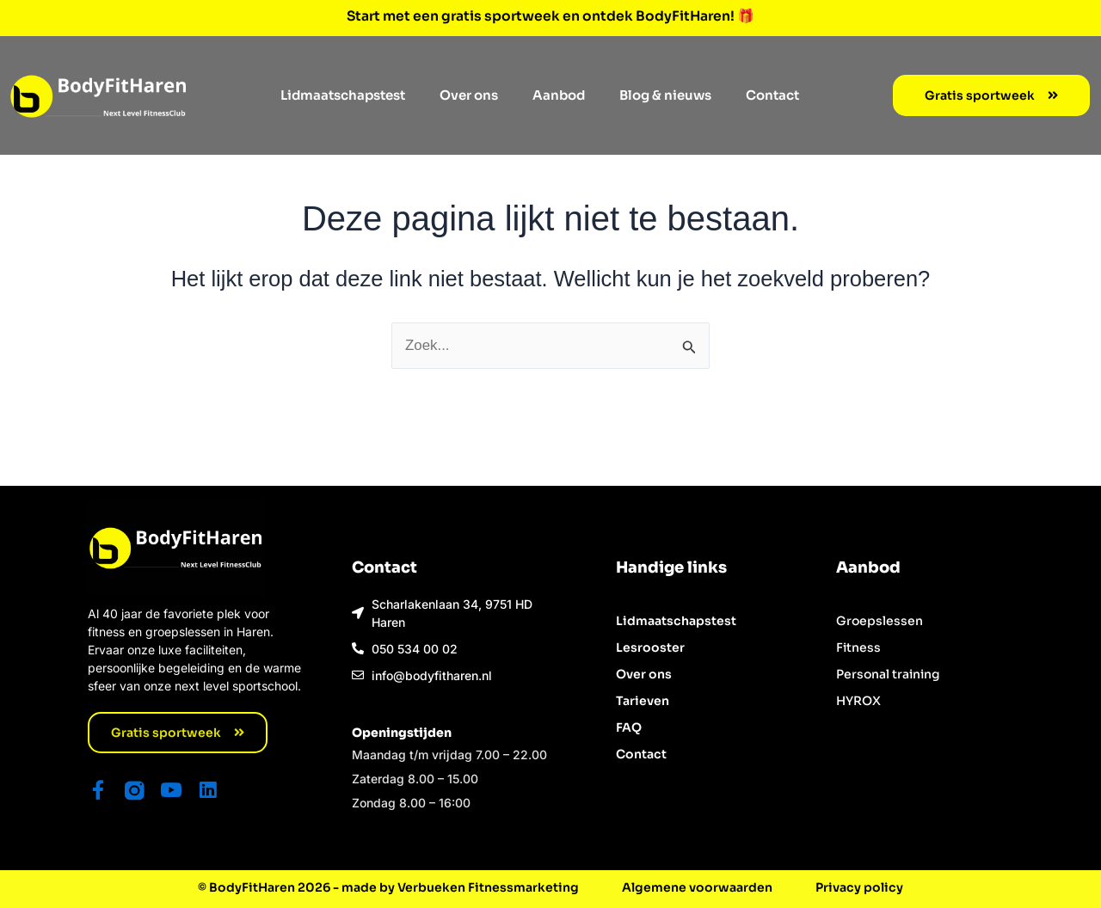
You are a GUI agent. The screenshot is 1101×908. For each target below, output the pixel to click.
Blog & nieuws (665, 94)
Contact (772, 94)
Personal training (888, 673)
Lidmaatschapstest (342, 94)
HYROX (858, 700)
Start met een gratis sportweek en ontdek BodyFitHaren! (542, 16)
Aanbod (558, 94)
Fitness (858, 646)
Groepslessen (879, 620)
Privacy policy (859, 887)
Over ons (469, 94)
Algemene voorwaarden (697, 887)
